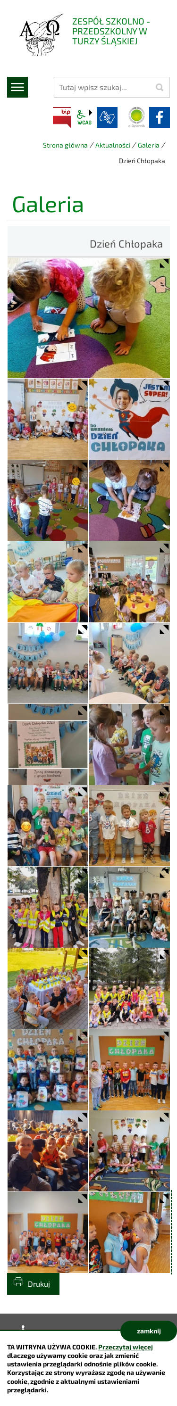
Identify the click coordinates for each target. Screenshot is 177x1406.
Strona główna (65, 145)
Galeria (149, 145)
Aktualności (112, 145)
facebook (159, 117)
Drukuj (39, 1283)
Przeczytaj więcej (125, 1347)
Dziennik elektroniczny (136, 117)
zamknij (149, 1331)
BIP (61, 117)
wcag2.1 (84, 117)
